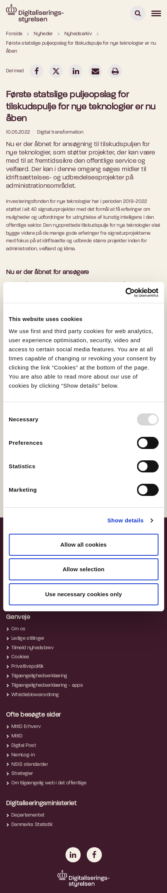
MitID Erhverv (26, 726)
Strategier (22, 773)
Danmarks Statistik (32, 824)
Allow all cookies (83, 544)
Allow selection (83, 569)
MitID (17, 736)
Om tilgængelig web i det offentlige (48, 783)
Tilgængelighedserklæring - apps (47, 685)
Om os (18, 629)
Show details (125, 520)
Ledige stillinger (28, 638)
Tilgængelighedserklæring (39, 675)
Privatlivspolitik (27, 666)
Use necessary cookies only (83, 594)
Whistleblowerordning (35, 694)
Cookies (20, 657)
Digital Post (23, 745)
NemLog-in (23, 755)
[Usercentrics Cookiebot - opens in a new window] (125, 293)
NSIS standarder (29, 764)
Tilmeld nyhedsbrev (32, 647)
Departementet (27, 815)
